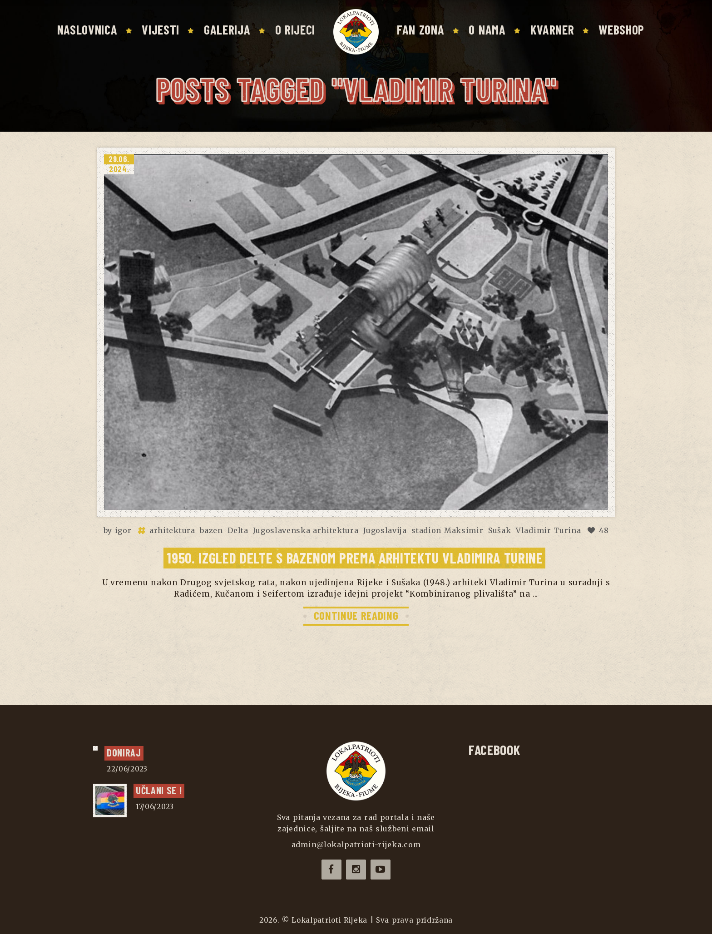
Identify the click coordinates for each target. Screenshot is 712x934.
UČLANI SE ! (159, 790)
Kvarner (552, 29)
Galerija (227, 29)
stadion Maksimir (447, 530)
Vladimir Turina (548, 530)
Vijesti (160, 29)
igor (123, 530)
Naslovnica (87, 29)
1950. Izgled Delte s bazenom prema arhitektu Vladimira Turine (355, 557)
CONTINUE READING (356, 615)
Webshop (621, 29)
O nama (487, 29)
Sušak (499, 530)
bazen (211, 530)
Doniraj (124, 752)
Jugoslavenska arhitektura (305, 530)
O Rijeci (295, 29)
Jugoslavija (384, 530)
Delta (237, 530)
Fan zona (420, 29)
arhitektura (172, 530)
